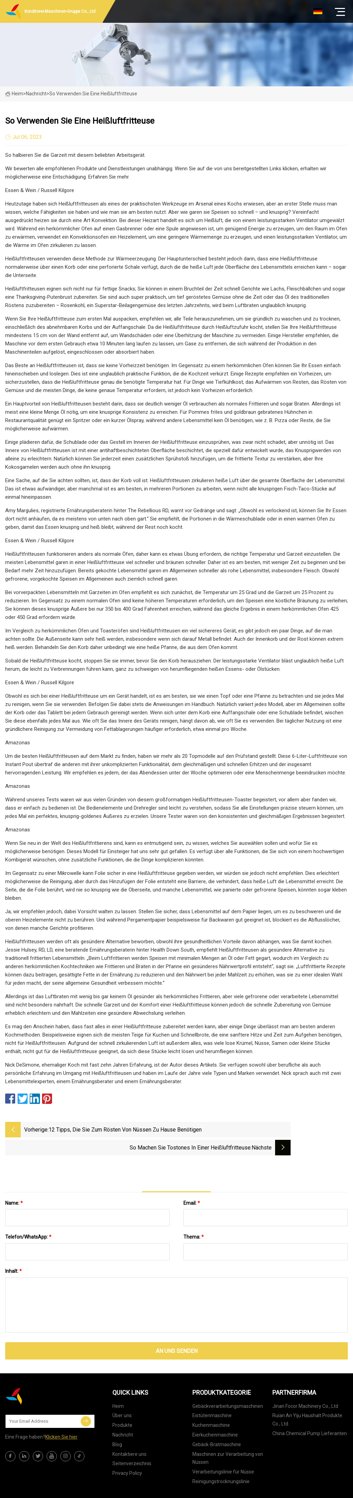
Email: (191, 1182)
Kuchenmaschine (211, 1405)
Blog (117, 1424)
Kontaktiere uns (129, 1434)
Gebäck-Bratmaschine (216, 1424)
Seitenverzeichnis (131, 1443)
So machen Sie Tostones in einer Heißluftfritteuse (247, 1129)
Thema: (193, 1217)
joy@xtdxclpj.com (235, 1489)
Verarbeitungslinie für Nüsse (223, 1451)
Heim (14, 93)
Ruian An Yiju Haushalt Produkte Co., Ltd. (307, 1399)
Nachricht (122, 1415)
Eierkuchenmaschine (215, 1415)
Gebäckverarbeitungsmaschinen (227, 1386)
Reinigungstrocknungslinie (221, 1461)
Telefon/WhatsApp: (28, 1217)
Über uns (122, 1395)
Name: (14, 1182)
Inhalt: (13, 1251)
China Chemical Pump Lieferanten (309, 1413)
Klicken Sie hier (61, 1417)
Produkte (122, 1405)
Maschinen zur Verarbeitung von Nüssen (227, 1438)
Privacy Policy (127, 1453)
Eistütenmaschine (212, 1395)
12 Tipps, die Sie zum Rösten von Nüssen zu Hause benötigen (112, 1130)
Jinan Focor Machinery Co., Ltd (305, 1386)
